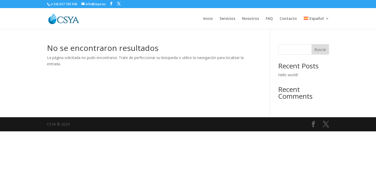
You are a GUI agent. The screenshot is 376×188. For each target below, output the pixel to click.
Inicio (208, 19)
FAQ (269, 19)
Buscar (320, 49)
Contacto (288, 19)
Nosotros (250, 19)
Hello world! (288, 74)
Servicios (227, 19)
